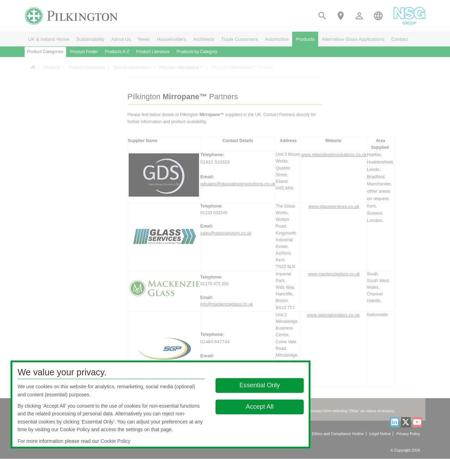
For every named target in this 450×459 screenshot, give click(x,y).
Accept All (260, 406)
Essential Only (259, 385)
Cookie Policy (115, 441)
